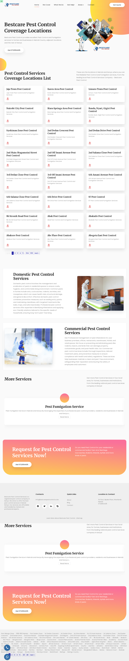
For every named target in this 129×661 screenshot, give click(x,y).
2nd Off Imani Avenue (78, 636)
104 (27, 253)
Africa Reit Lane (73, 642)
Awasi (60, 648)
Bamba (31, 650)
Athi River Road (22, 648)
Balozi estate (22, 650)
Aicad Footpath (26, 644)
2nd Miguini (64, 636)
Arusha (83, 646)
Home (36, 5)
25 (24, 655)
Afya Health (85, 642)
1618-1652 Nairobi (22, 634)
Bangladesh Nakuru (90, 650)
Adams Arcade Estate (23, 642)
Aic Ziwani (14, 644)
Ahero (110, 642)
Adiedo (36, 642)
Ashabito (100, 646)
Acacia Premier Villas (99, 640)
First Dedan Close (36, 634)
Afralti (43, 642)
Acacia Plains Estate (65, 640)
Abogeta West (29, 640)
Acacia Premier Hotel (82, 640)
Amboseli (15, 646)
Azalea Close (95, 648)
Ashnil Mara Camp (111, 646)
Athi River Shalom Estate (38, 648)
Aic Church (5, 644)
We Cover (46, 5)
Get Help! (70, 5)
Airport (44, 644)
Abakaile (115, 638)
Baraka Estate (30, 652)
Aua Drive (52, 648)
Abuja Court (41, 640)
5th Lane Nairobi (59, 638)
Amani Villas (100, 644)
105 (31, 253)
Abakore (123, 638)
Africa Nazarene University (56, 642)
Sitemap (79, 518)
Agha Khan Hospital (98, 642)
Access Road (122, 640)
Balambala (12, 650)
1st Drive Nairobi (79, 634)
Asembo (91, 646)
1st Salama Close (110, 634)
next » (37, 253)
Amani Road (89, 644)
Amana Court (66, 644)
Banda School (77, 650)
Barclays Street (42, 652)
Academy (112, 640)
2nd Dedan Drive (16, 636)
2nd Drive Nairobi (30, 636)
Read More (64, 417)
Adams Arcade (8, 642)
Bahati (114, 648)
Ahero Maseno (119, 642)
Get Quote (117, 5)
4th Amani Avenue (15, 638)
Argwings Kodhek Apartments (68, 646)
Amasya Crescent (112, 644)
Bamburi (40, 650)
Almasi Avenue (54, 644)
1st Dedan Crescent (52, 634)
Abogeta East (17, 640)
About (69, 500)
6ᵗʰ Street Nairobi (73, 638)
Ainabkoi (37, 644)
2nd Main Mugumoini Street (48, 636)
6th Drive (84, 638)
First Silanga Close (7, 634)
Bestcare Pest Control (67, 518)
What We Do (59, 5)
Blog (68, 503)
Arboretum (33, 646)
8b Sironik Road (99, 638)
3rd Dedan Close (109, 636)
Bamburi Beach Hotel (52, 650)
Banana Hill (66, 650)
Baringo (62, 652)
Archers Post (43, 646)
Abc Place (6, 640)
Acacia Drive (51, 640)
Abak (108, 638)
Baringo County (73, 652)
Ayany (74, 648)
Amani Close (78, 644)
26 (27, 655)
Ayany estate (83, 648)
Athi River (123, 646)
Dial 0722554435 (14, 50)
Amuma (24, 646)
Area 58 (53, 646)
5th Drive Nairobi (45, 638)
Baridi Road (54, 652)
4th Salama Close (31, 638)
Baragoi (20, 652)
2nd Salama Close (94, 636)
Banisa (102, 650)
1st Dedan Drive (66, 634)
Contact (91, 5)
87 (91, 638)
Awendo (67, 648)
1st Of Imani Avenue (94, 634)
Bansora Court (112, 650)
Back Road (105, 648)
